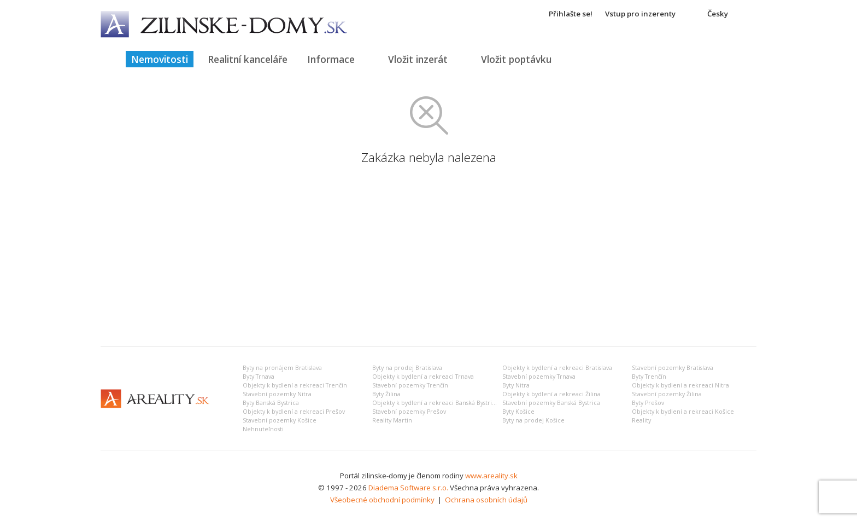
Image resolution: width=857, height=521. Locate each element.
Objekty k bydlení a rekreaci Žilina (551, 394)
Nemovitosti (159, 59)
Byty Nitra (516, 385)
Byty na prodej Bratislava (407, 368)
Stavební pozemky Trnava (539, 376)
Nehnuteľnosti (263, 429)
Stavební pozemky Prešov (409, 411)
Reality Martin (392, 420)
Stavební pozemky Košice (279, 420)
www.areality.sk (491, 476)
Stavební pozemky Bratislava (672, 368)
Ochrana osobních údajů (486, 500)
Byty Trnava (258, 376)
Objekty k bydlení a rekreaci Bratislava (557, 368)
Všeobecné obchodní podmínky (382, 500)
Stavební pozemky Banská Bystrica (551, 403)
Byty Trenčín (649, 376)
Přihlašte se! (570, 14)
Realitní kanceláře (247, 59)
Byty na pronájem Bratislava (282, 368)
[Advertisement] (428, 256)
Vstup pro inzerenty (640, 14)
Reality (641, 420)
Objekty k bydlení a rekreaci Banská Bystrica (435, 403)
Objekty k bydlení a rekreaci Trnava (423, 376)
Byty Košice (518, 411)
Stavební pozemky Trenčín (410, 385)
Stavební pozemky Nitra (277, 394)
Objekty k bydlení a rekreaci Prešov (294, 411)
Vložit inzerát (418, 59)
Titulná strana (109, 59)
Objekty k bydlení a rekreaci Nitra (680, 385)
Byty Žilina (386, 394)
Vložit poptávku (516, 59)
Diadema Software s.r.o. (408, 488)
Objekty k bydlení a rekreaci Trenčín (295, 385)
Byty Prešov (648, 403)
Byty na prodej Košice (533, 420)
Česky (717, 14)
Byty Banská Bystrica (271, 403)
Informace (331, 59)
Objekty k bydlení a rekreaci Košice (683, 411)
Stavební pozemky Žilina (667, 394)
